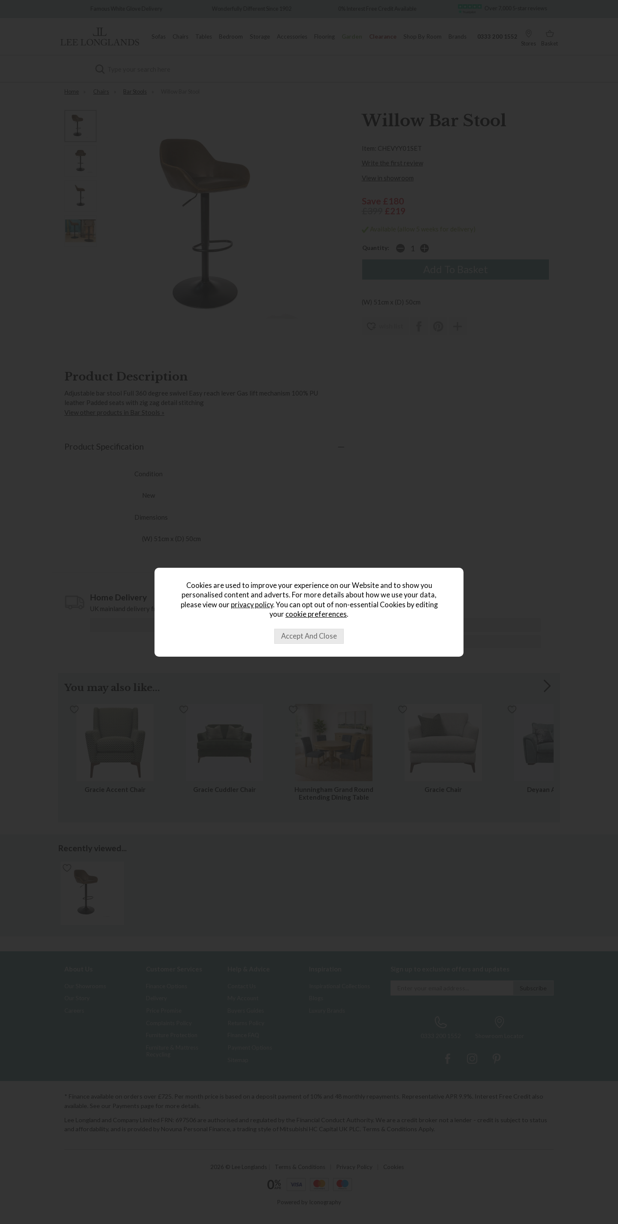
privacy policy (252, 604)
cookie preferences (316, 614)
